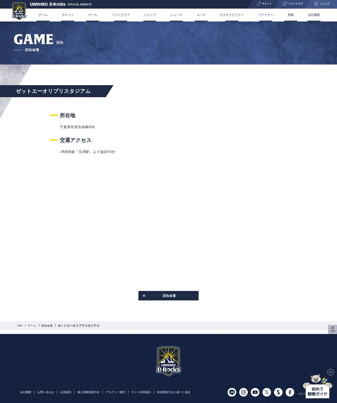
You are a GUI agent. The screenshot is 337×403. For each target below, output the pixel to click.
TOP (20, 326)
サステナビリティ (230, 15)
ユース (199, 15)
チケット (71, 15)
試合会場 (169, 296)
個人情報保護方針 (92, 387)
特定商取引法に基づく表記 (38, 393)
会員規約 (68, 387)
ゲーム (32, 326)
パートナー (263, 15)
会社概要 (309, 15)
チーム (48, 15)
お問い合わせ (47, 387)
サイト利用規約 (148, 387)
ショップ (150, 15)
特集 (287, 15)
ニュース (176, 15)
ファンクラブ (122, 15)
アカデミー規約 (121, 387)
